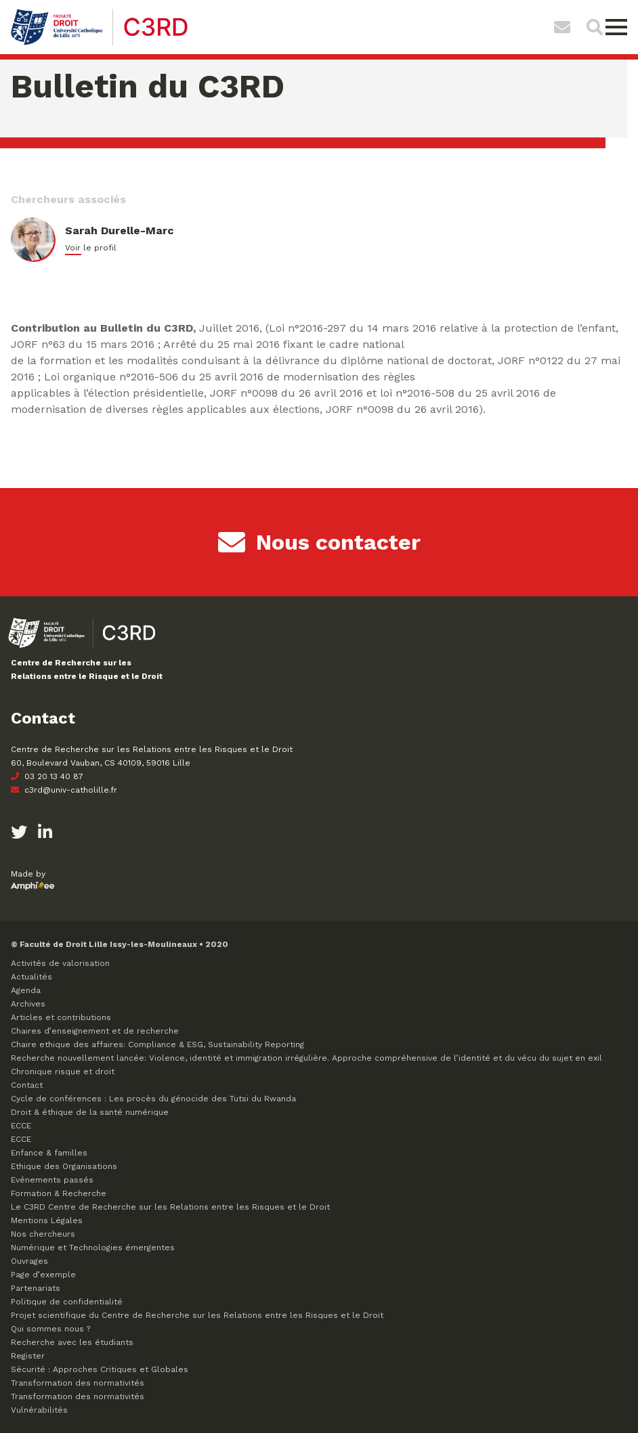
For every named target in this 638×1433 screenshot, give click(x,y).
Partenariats (35, 1288)
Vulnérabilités (39, 1410)
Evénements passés (52, 1180)
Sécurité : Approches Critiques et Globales (99, 1369)
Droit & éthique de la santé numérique (90, 1112)
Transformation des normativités (77, 1383)
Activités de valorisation (60, 963)
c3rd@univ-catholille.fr (64, 790)
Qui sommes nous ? (50, 1328)
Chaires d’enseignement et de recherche (95, 1031)
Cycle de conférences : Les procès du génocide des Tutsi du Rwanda (153, 1098)
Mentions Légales (47, 1220)
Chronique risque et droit (62, 1071)
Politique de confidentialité (67, 1301)
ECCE (21, 1125)
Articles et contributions (61, 1017)
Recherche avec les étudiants (72, 1342)
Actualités (31, 977)
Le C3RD (170, 1207)
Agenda (26, 990)
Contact (27, 1085)
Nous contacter (319, 542)
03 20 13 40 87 (47, 776)
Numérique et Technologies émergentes (93, 1247)
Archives (28, 1004)
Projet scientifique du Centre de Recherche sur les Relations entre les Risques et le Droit (197, 1315)
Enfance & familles (49, 1153)
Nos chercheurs (43, 1234)
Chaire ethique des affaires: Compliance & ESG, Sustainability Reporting (157, 1044)
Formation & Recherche (58, 1193)
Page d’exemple (43, 1274)
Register (28, 1356)
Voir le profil (90, 247)
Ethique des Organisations (64, 1166)
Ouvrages (29, 1261)
